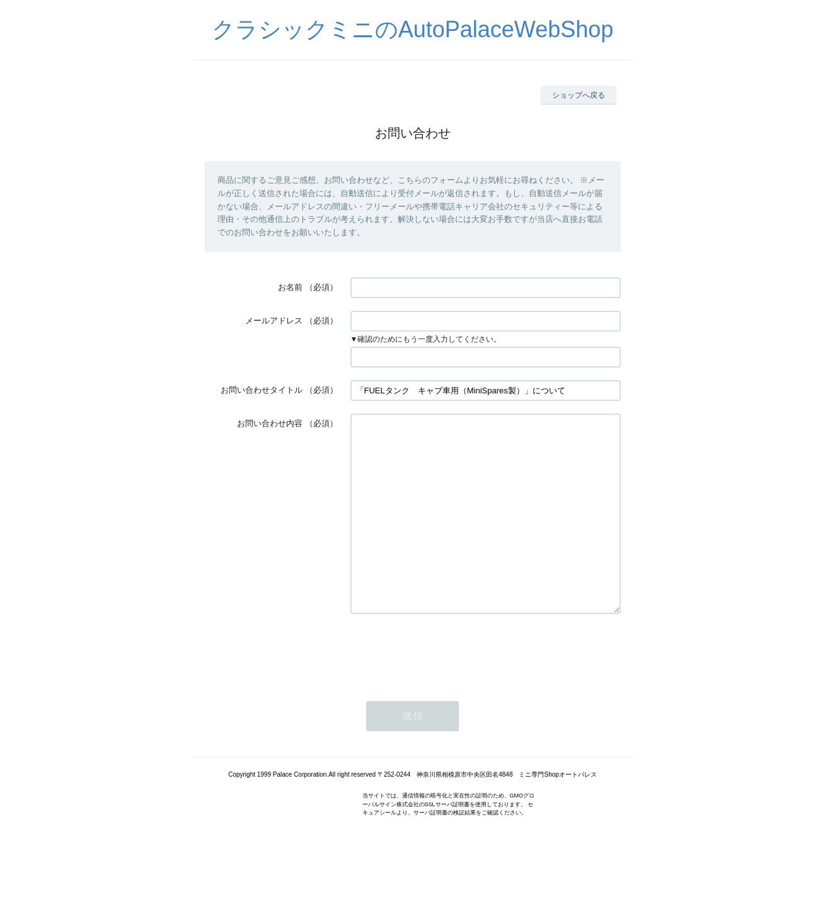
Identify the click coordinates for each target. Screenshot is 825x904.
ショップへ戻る (578, 95)
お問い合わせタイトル (262, 390)
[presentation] (446, 689)
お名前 (290, 287)
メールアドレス (274, 320)
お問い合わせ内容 (270, 423)
